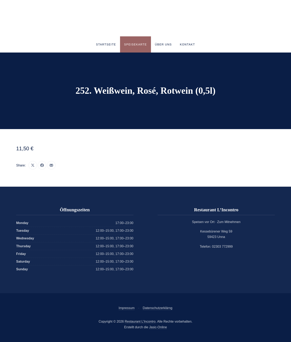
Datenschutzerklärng (157, 308)
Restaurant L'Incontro (140, 321)
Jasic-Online (158, 327)
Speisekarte (135, 44)
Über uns (163, 44)
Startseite (106, 44)
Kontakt (187, 44)
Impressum (127, 308)
